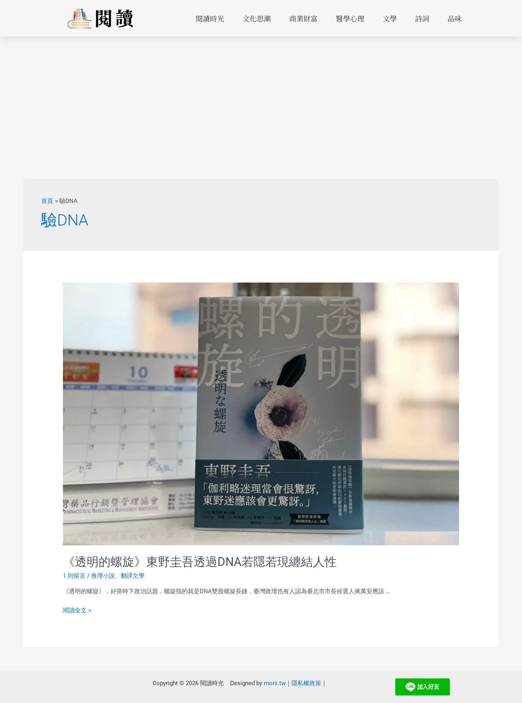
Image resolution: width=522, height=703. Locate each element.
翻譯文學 (133, 575)
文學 (390, 18)
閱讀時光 (210, 18)
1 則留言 (74, 575)
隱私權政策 (306, 682)
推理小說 (103, 575)
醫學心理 (350, 18)
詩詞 (422, 18)
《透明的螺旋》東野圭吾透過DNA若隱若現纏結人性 (200, 562)
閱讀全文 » (77, 609)
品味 (455, 18)
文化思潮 (256, 18)
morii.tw (275, 682)
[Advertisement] (261, 95)
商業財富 (303, 18)
